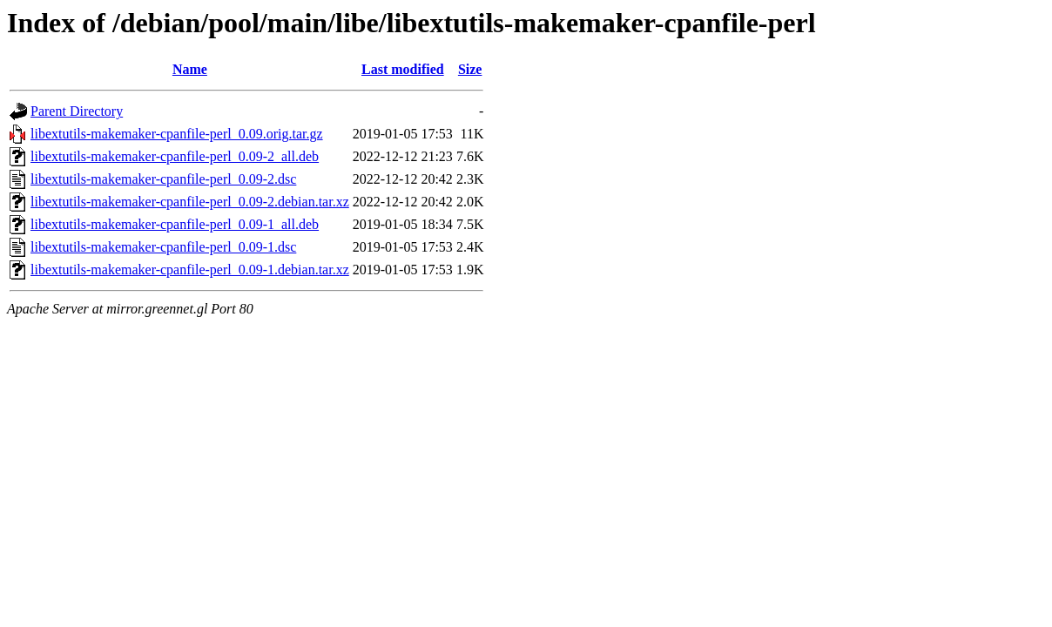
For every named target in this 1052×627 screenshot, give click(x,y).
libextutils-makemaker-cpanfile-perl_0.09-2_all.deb (174, 156)
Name (189, 69)
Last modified (402, 69)
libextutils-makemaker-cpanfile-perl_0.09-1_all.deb (174, 224)
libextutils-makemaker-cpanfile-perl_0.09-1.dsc (163, 246)
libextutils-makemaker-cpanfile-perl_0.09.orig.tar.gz (176, 133)
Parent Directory (76, 111)
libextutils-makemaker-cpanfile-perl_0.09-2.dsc (163, 179)
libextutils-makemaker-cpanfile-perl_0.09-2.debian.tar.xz (189, 201)
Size (470, 69)
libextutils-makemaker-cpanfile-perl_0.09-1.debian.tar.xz (189, 269)
